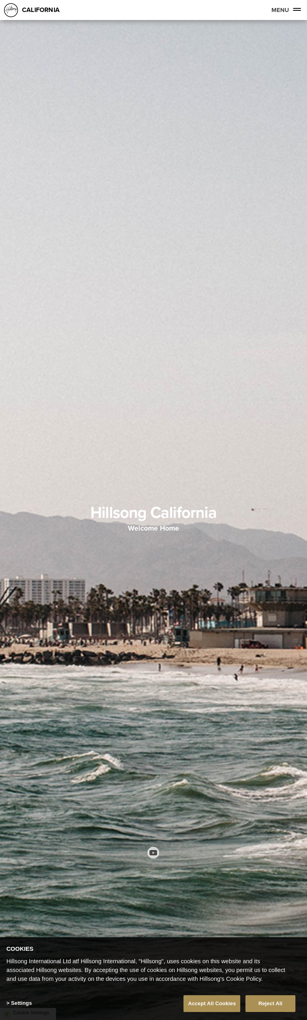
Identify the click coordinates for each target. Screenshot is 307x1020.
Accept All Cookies (212, 1003)
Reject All (270, 1003)
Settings (21, 1003)
